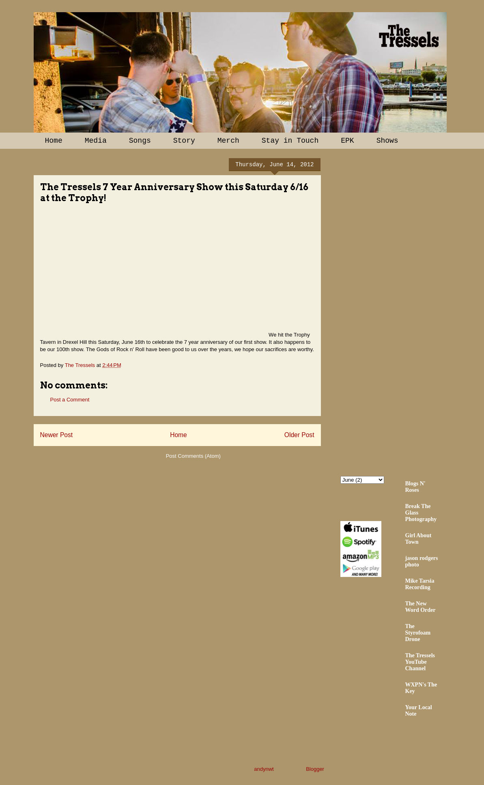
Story (184, 141)
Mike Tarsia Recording (420, 584)
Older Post (299, 434)
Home (53, 141)
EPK (347, 141)
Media (96, 141)
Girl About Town (418, 538)
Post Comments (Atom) (193, 456)
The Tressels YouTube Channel (420, 661)
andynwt (263, 769)
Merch (228, 141)
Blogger (315, 769)
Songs (140, 141)
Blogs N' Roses (415, 486)
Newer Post (56, 434)
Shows (387, 141)
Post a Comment (70, 400)
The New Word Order (420, 607)
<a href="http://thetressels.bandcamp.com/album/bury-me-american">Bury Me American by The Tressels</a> (411, 311)
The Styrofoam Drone (418, 632)
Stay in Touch (290, 141)
